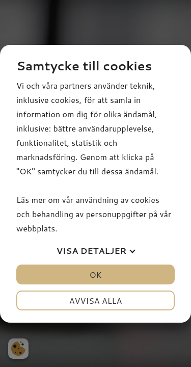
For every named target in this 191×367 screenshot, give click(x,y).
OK (95, 274)
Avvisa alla (95, 300)
